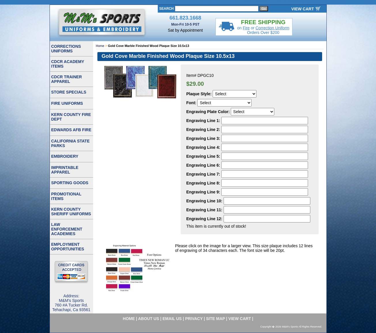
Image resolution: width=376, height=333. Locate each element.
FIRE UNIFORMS (67, 103)
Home (100, 45)
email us (172, 318)
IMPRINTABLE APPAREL (65, 169)
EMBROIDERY (64, 156)
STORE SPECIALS (68, 92)
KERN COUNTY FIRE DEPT (71, 116)
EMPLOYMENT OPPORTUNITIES (67, 246)
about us (148, 318)
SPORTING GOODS (69, 182)
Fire (246, 28)
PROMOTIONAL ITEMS (66, 196)
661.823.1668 (185, 18)
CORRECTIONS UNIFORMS (66, 48)
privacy (194, 318)
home (129, 318)
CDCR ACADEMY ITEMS (67, 63)
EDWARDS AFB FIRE (71, 130)
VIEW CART (302, 9)
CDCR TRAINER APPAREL (66, 79)
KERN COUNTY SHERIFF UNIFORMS (71, 211)
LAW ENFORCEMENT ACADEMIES (66, 229)
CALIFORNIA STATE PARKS (70, 143)
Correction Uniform (272, 28)
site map (215, 318)
